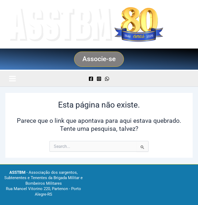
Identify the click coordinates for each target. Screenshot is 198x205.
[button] (99, 59)
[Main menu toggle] (12, 78)
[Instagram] (99, 78)
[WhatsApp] (107, 78)
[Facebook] (91, 78)
